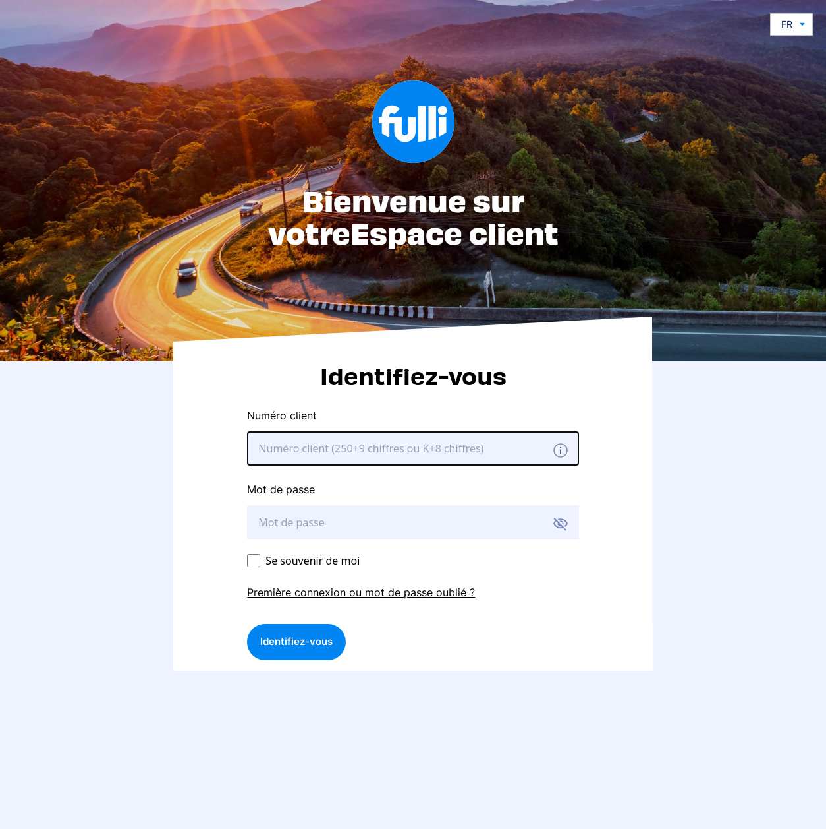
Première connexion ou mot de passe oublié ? (361, 592)
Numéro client (282, 415)
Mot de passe (281, 489)
